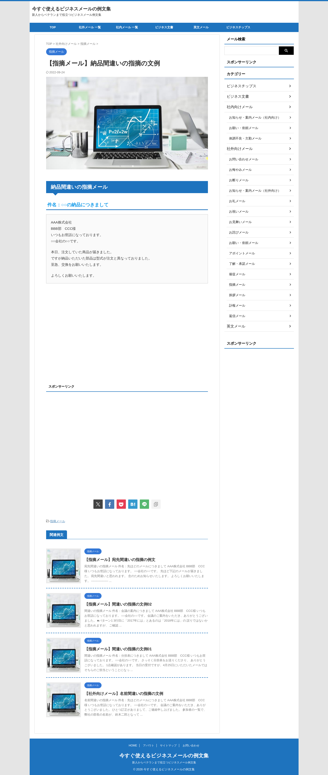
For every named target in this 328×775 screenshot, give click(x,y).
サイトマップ (168, 745)
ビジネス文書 (164, 27)
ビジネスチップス (238, 27)
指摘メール (57, 521)
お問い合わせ (191, 745)
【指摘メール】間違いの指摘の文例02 (116, 604)
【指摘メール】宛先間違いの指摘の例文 (117, 559)
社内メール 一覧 (127, 27)
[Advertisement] (85, 339)
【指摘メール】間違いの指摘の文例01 (116, 648)
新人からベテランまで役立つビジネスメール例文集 (164, 762)
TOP (53, 27)
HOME (133, 745)
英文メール (201, 27)
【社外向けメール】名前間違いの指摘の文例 (121, 693)
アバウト (148, 745)
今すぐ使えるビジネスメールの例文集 (71, 8)
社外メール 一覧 (90, 27)
